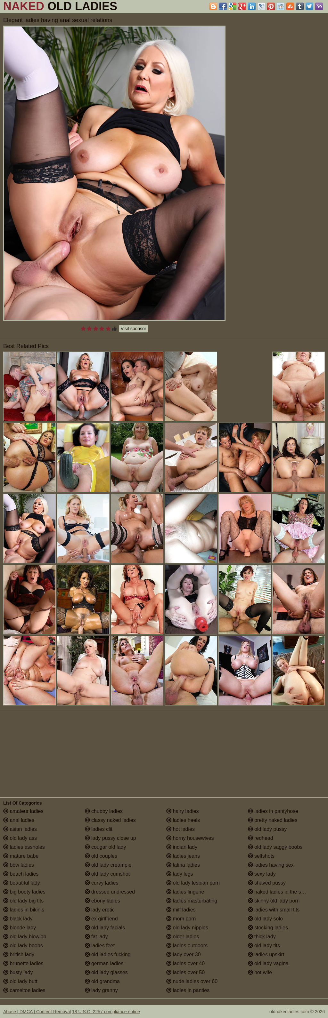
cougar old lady (105, 847)
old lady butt (20, 981)
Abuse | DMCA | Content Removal (37, 1011)
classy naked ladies (110, 820)
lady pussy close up (110, 838)
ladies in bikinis (23, 909)
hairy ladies (182, 811)
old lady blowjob (24, 936)
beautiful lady (21, 883)
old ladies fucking (108, 954)
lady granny (101, 990)
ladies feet (100, 945)
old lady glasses (106, 972)
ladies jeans (183, 856)
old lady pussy (267, 829)
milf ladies (181, 909)
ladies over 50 (185, 972)
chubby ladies (104, 811)
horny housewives (190, 838)
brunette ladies (23, 963)
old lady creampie (108, 865)
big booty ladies (24, 892)
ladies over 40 (185, 963)
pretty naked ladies (273, 820)
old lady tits (264, 945)
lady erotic (100, 909)
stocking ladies (268, 927)
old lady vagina (268, 963)
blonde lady (19, 927)
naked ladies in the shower (281, 892)
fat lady (96, 936)
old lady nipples (187, 927)
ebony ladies (102, 900)
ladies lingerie (185, 892)
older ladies (182, 936)
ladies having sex (271, 865)
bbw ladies (18, 865)
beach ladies (20, 874)
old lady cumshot (107, 874)
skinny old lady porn (274, 900)
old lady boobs (23, 945)
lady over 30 (183, 954)
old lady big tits (23, 900)
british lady (18, 954)
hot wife (260, 972)
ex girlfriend (101, 918)
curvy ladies (102, 883)
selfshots (261, 856)
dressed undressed (110, 892)
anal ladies (18, 820)
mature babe (20, 856)
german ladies (104, 963)
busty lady (18, 972)
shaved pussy (267, 883)
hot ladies (180, 829)
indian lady (181, 847)
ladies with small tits (274, 909)
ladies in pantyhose (273, 811)
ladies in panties (187, 990)
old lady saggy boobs (275, 847)
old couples (101, 856)
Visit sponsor (133, 328)
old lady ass (20, 838)
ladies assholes (24, 847)
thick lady (262, 936)
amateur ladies (23, 811)
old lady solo (265, 918)
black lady (18, 918)
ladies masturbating (191, 900)
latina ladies (183, 865)
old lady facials (105, 927)
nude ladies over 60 (191, 981)
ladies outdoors (187, 945)
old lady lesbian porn (193, 883)
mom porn (181, 918)
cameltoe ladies (24, 990)
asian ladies (20, 829)
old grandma (102, 981)
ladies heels (183, 820)
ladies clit (98, 829)
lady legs (179, 874)
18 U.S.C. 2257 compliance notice (106, 1011)
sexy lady (262, 874)
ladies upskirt (266, 954)
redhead (260, 838)
